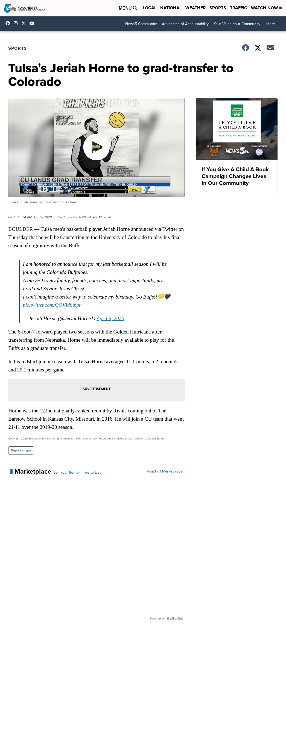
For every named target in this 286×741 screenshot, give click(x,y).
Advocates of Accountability (185, 24)
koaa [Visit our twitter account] (24, 23)
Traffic (238, 8)
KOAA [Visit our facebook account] (9, 23)
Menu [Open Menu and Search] (128, 8)
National (171, 8)
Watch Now (266, 8)
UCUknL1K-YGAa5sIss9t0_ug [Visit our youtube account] (33, 23)
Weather (195, 8)
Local (149, 8)
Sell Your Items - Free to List (77, 472)
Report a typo (21, 450)
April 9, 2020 (110, 318)
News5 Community (141, 24)
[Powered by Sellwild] (175, 619)
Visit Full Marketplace (165, 471)
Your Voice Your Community (237, 24)
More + (272, 24)
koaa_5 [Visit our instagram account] (17, 23)
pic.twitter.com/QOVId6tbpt (51, 305)
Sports (217, 8)
